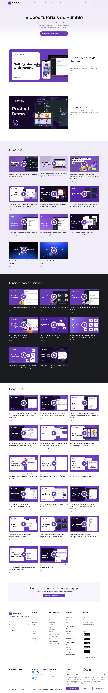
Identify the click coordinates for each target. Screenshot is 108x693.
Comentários (86, 619)
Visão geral (34, 615)
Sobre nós (68, 672)
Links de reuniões (53, 641)
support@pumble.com (88, 624)
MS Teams (68, 631)
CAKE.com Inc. (22, 689)
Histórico (51, 624)
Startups (68, 647)
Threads (51, 619)
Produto (36, 3)
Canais (50, 615)
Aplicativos (34, 617)
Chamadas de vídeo (54, 634)
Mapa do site (58, 689)
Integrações (35, 619)
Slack (67, 628)
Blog (67, 622)
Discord (68, 633)
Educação (68, 652)
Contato (85, 617)
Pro (33, 636)
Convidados (52, 629)
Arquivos (51, 627)
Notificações (52, 622)
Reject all (86, 688)
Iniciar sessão (82, 3)
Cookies (34, 689)
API (33, 627)
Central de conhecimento (72, 615)
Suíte (50, 672)
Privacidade (45, 689)
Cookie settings (99, 688)
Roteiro (33, 624)
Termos (39, 689)
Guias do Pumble (70, 617)
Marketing (68, 649)
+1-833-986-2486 (87, 627)
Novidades (34, 622)
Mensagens (52, 617)
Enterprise (34, 640)
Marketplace (52, 676)
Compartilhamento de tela (55, 638)
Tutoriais (68, 619)
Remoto (68, 644)
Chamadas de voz (53, 636)
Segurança (51, 689)
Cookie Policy (79, 683)
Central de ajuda (87, 615)
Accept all (73, 688)
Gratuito (34, 633)
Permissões (52, 631)
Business (34, 638)
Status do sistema (87, 622)
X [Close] (104, 675)
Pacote (50, 674)
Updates (51, 679)
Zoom (67, 636)
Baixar (62, 3)
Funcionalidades (49, 3)
